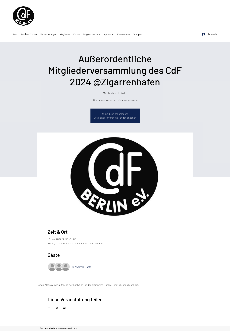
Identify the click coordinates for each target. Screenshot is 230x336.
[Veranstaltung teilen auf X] (56, 308)
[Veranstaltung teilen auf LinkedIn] (64, 308)
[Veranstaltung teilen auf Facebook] (49, 308)
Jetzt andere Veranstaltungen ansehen (115, 117)
